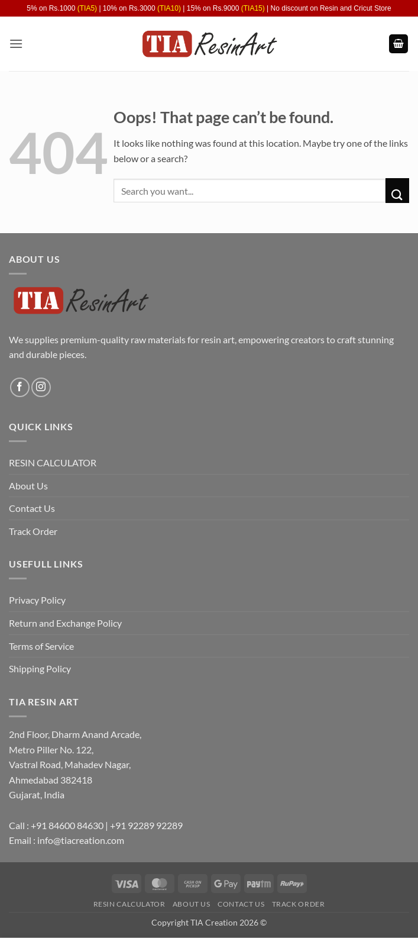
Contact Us (32, 508)
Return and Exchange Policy (65, 622)
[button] (16, 43)
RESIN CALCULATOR (52, 462)
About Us (28, 485)
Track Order (33, 531)
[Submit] (397, 190)
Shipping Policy (40, 668)
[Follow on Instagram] (41, 387)
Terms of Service (41, 646)
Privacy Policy (37, 599)
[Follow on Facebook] (20, 387)
